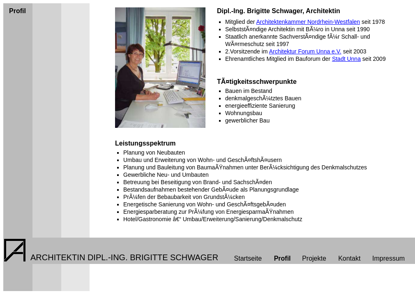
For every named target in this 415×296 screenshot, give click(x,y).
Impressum (388, 258)
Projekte (314, 258)
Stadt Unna (346, 59)
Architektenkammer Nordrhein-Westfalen (308, 21)
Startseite (248, 258)
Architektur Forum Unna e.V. (305, 51)
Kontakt (349, 258)
